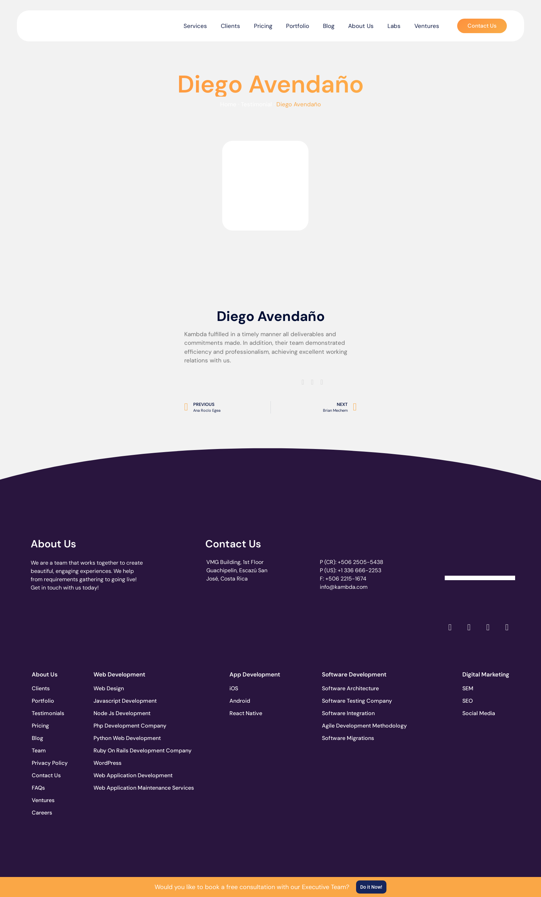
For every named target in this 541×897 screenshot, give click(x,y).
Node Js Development (119, 713)
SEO (467, 700)
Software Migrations (347, 738)
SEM (467, 688)
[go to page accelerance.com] (147, 627)
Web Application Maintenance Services (119, 787)
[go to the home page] (52, 24)
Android (239, 700)
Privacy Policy (50, 763)
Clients (230, 26)
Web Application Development (119, 775)
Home (228, 104)
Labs (394, 26)
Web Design (109, 688)
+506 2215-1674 (345, 578)
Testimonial (256, 104)
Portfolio (297, 26)
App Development (254, 674)
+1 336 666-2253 (359, 570)
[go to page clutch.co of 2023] (245, 625)
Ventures (426, 26)
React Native (245, 713)
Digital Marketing (485, 674)
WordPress (107, 763)
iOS (233, 688)
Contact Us (233, 543)
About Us (361, 26)
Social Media (478, 713)
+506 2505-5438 (360, 562)
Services (195, 26)
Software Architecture (347, 688)
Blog (328, 26)
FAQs (38, 787)
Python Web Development (119, 738)
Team (39, 750)
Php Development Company (119, 725)
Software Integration (347, 713)
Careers (42, 812)
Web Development (119, 674)
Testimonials (48, 713)
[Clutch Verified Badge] (480, 555)
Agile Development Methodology (347, 725)
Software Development (354, 674)
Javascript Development (119, 700)
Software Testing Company (347, 700)
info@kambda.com (343, 587)
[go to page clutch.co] (49, 625)
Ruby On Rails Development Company (119, 750)
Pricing (263, 26)
